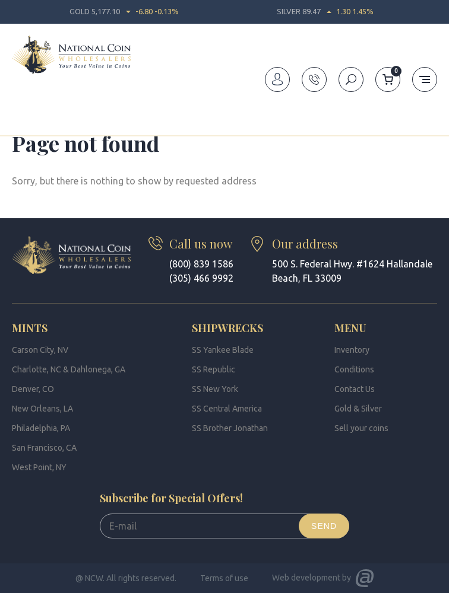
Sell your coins (361, 428)
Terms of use (224, 578)
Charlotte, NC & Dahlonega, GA (68, 369)
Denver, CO (33, 389)
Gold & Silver (358, 408)
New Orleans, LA (42, 408)
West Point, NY (39, 467)
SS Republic (213, 369)
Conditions (354, 369)
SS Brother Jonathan (230, 428)
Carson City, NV (40, 350)
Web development (306, 577)
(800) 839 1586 (201, 264)
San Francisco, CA (44, 447)
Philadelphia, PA (41, 428)
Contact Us (354, 389)
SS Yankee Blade (223, 350)
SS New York (215, 389)
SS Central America (227, 408)
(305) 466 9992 (201, 278)
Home (22, 109)
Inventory (351, 350)
